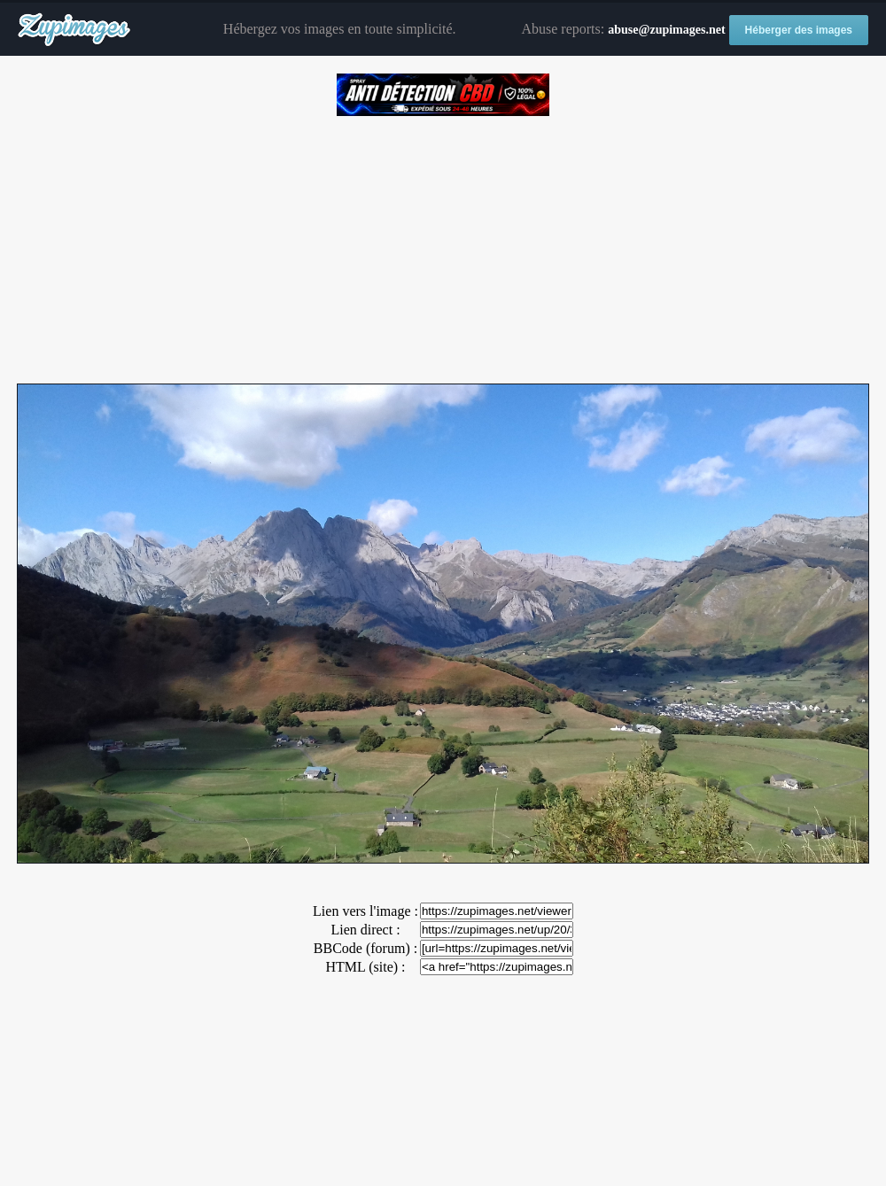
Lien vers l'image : (365, 911)
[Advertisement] (443, 244)
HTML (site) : (365, 966)
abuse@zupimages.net (666, 29)
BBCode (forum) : (365, 948)
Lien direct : (365, 929)
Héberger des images (798, 30)
